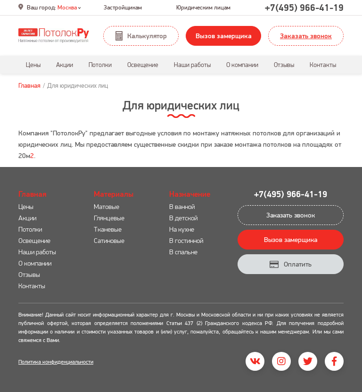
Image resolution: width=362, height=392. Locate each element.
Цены (25, 206)
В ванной (182, 206)
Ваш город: (49, 7)
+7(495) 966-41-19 (304, 7)
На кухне (181, 229)
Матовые (106, 206)
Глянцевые (109, 218)
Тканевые (108, 229)
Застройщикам (123, 7)
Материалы (113, 194)
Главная (29, 85)
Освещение (34, 240)
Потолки (30, 229)
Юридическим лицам (203, 7)
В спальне (183, 252)
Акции (27, 218)
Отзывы (29, 274)
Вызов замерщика (224, 36)
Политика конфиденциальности (55, 362)
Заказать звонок (306, 36)
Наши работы (37, 252)
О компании (34, 263)
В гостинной (186, 240)
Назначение (189, 194)
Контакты (31, 286)
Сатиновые (109, 240)
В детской (183, 218)
